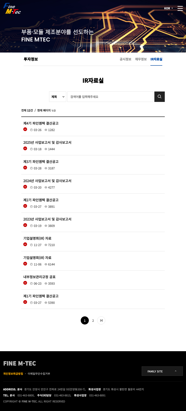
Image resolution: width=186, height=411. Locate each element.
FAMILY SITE (162, 371)
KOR (169, 8)
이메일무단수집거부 (39, 374)
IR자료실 (156, 59)
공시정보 (125, 59)
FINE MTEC (12, 8)
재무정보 (141, 59)
